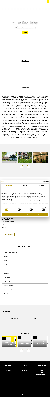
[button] (37, 1)
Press (25, 368)
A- (22, 394)
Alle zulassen (41, 214)
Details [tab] (25, 185)
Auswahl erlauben (25, 214)
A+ (26, 394)
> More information (25, 87)
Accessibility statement (41, 374)
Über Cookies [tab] (41, 185)
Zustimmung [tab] (9, 185)
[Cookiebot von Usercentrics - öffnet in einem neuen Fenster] (43, 182)
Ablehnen (9, 214)
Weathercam (25, 370)
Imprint (41, 370)
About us (42, 368)
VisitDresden (4, 58)
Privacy (41, 372)
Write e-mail (8, 370)
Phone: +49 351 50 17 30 (8, 368)
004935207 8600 (9, 218)
